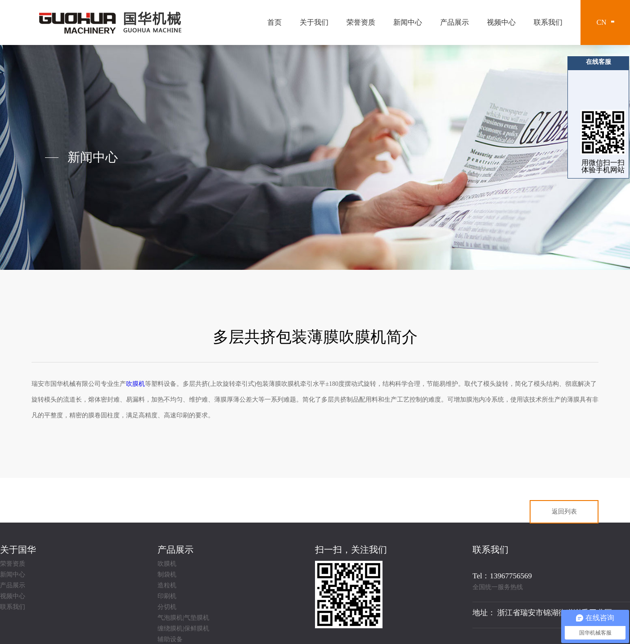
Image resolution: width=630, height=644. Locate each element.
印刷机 (167, 596)
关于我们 (314, 22)
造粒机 (167, 585)
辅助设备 (170, 639)
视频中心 (501, 22)
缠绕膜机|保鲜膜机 (183, 629)
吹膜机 (167, 564)
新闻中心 (407, 22)
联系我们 (548, 22)
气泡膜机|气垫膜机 (183, 618)
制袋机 (167, 575)
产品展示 (454, 22)
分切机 (167, 607)
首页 (274, 22)
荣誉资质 (360, 22)
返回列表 (564, 511)
